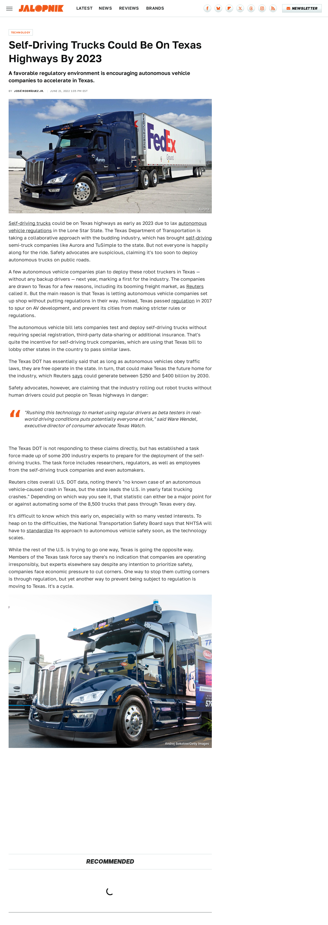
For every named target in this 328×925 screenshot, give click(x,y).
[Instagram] (262, 8)
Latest (84, 8)
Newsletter (302, 8)
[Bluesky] (218, 8)
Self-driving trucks (30, 223)
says (77, 375)
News (105, 8)
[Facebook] (207, 8)
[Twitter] (240, 8)
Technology (20, 32)
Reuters (195, 286)
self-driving (199, 238)
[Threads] (251, 8)
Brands (155, 8)
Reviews (129, 8)
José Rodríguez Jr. (29, 90)
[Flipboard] (229, 8)
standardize (40, 530)
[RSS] (273, 8)
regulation (183, 300)
